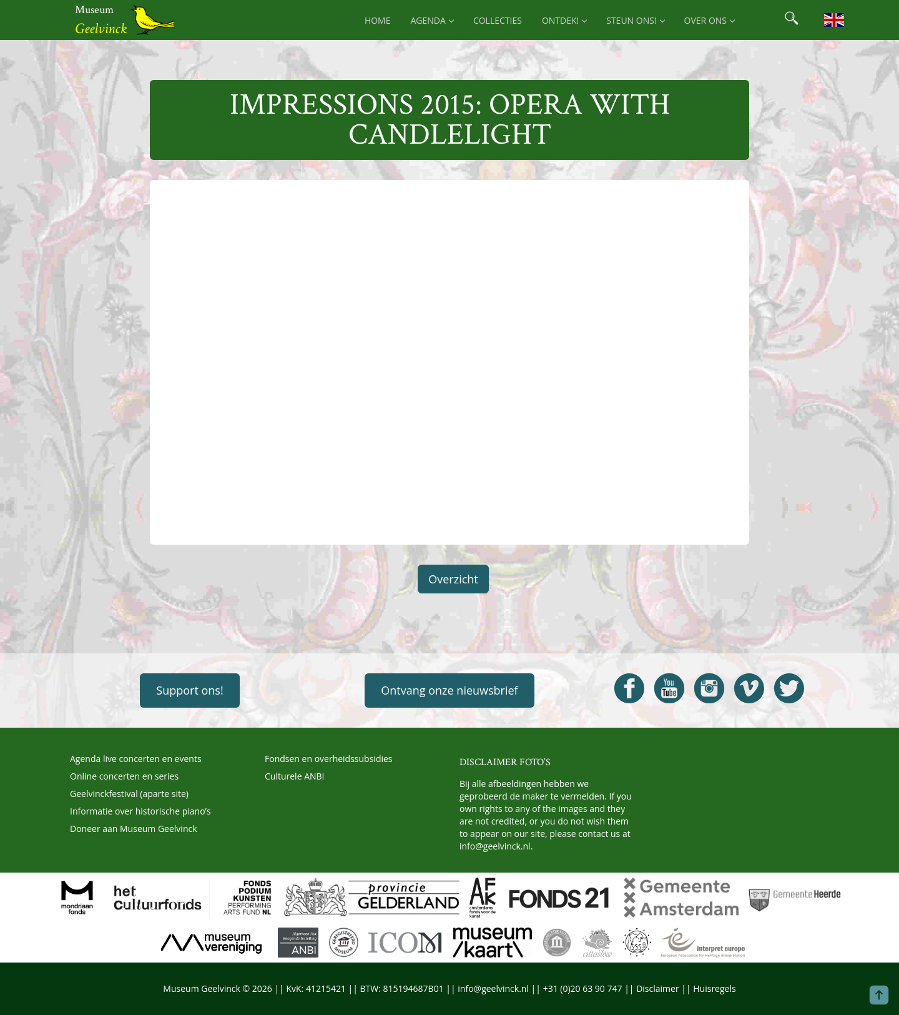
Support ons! (189, 690)
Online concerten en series (124, 776)
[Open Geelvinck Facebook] (629, 688)
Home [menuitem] (378, 20)
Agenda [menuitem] (432, 20)
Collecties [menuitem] (497, 20)
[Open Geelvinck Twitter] (789, 688)
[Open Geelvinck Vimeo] (749, 688)
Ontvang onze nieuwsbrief (449, 690)
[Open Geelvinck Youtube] (669, 688)
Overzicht (453, 579)
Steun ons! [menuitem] (635, 20)
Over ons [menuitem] (709, 20)
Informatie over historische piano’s (140, 811)
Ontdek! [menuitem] (564, 20)
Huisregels (714, 988)
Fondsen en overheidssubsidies (329, 759)
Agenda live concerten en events (136, 759)
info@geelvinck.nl (495, 846)
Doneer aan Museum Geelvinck (133, 828)
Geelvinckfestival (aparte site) (129, 794)
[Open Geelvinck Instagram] (709, 688)
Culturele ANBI (294, 776)
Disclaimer (657, 988)
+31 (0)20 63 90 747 (582, 988)
